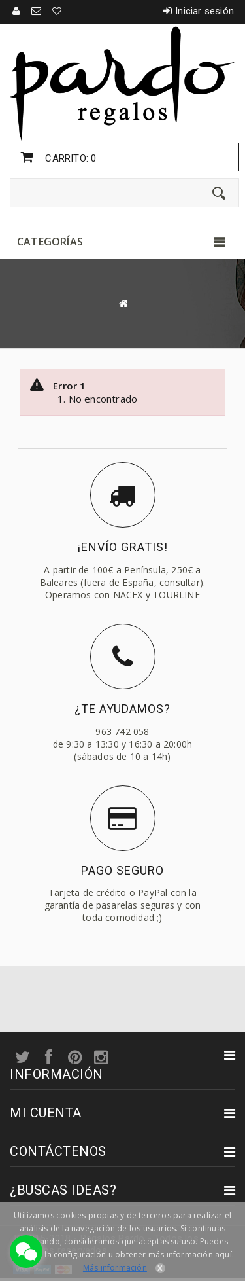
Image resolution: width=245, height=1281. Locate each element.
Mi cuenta (46, 1113)
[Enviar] (218, 193)
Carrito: (69, 158)
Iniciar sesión (204, 11)
